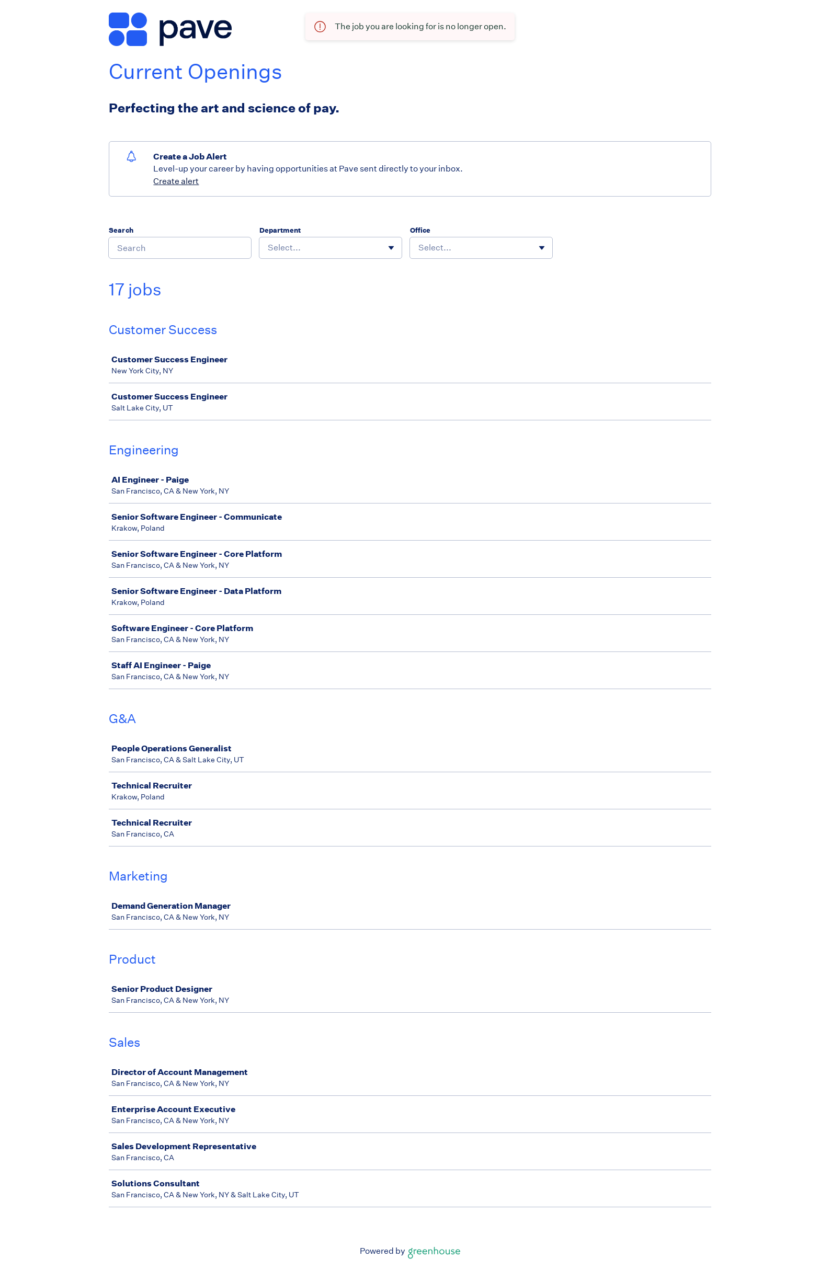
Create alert (176, 181)
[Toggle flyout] (391, 248)
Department (280, 230)
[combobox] (268, 248)
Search (121, 230)
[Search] (180, 247)
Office (420, 230)
